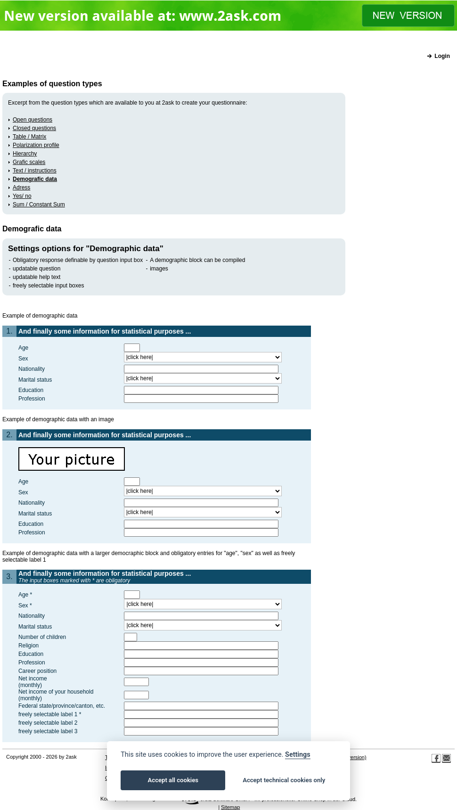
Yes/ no (22, 196)
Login (442, 56)
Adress (21, 187)
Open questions (32, 119)
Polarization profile (36, 145)
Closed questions (34, 128)
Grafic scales (29, 162)
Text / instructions (35, 170)
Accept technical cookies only (284, 780)
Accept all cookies (173, 780)
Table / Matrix (29, 136)
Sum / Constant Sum (39, 204)
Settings (297, 755)
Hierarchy (25, 153)
